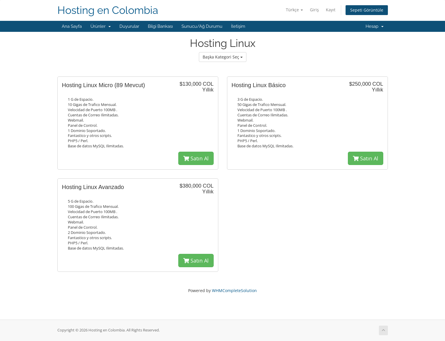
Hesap (375, 26)
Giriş (314, 9)
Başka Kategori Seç (223, 57)
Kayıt (330, 9)
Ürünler (100, 26)
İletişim (238, 26)
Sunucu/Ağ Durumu (201, 26)
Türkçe (294, 9)
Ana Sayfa (72, 26)
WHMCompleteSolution (234, 290)
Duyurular (129, 26)
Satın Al (196, 158)
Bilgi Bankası (160, 26)
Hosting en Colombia (107, 10)
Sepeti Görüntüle (366, 10)
